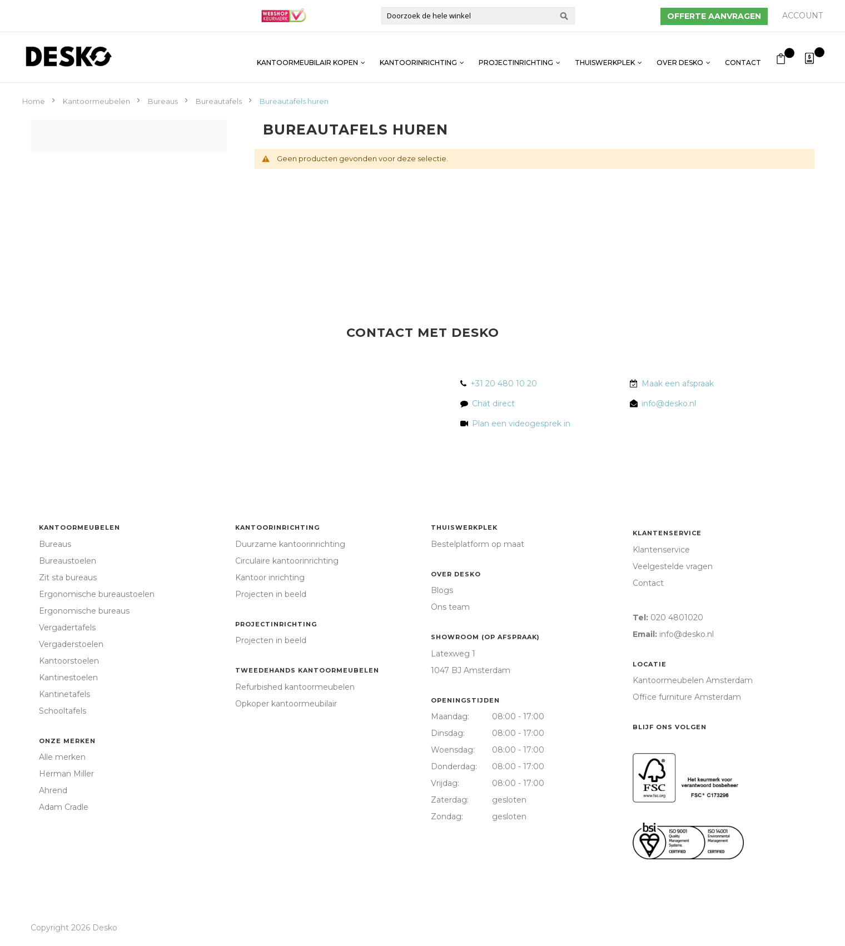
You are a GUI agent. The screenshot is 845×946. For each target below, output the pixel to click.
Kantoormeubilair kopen (307, 57)
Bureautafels (219, 101)
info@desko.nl (669, 404)
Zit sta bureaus (68, 577)
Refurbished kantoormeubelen (295, 687)
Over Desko (680, 57)
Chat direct (493, 404)
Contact (743, 57)
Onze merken (67, 741)
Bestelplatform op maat (477, 544)
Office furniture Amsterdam (687, 697)
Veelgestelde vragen (673, 566)
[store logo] (68, 56)
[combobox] (478, 15)
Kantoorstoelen (69, 661)
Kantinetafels (64, 694)
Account (802, 16)
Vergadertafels (67, 628)
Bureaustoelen (67, 561)
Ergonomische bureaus (84, 611)
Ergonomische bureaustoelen (97, 594)
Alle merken (62, 757)
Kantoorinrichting (418, 57)
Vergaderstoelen (71, 644)
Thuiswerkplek (605, 57)
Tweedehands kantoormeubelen (307, 670)
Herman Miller (66, 774)
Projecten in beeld (270, 594)
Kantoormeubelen (97, 101)
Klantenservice (667, 533)
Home (34, 101)
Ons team (450, 607)
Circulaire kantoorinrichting (287, 561)
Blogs (442, 590)
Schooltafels (62, 711)
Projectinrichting (516, 57)
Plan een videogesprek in (519, 424)
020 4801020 (676, 618)
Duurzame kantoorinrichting (290, 544)
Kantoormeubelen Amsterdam (693, 680)
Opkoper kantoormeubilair (286, 704)
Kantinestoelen (68, 678)
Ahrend (53, 790)
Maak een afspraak (678, 384)
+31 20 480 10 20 (503, 384)
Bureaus (164, 101)
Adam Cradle (63, 807)
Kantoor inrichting (270, 577)
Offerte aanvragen (714, 16)
